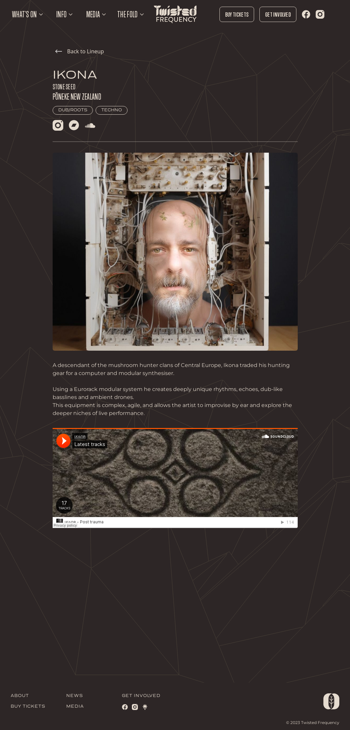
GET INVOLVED (141, 696)
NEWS (74, 696)
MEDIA (75, 706)
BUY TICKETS (28, 706)
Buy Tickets (236, 14)
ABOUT (20, 696)
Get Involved (278, 14)
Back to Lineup (79, 51)
